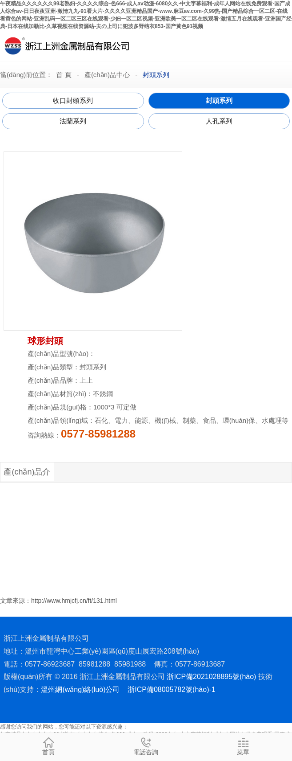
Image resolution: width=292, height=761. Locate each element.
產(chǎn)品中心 (107, 74)
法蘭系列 (73, 121)
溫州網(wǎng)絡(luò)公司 (80, 689)
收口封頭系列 (73, 100)
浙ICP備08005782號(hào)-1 (171, 689)
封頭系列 (156, 74)
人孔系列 (219, 121)
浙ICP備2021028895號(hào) (211, 676)
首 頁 (63, 74)
